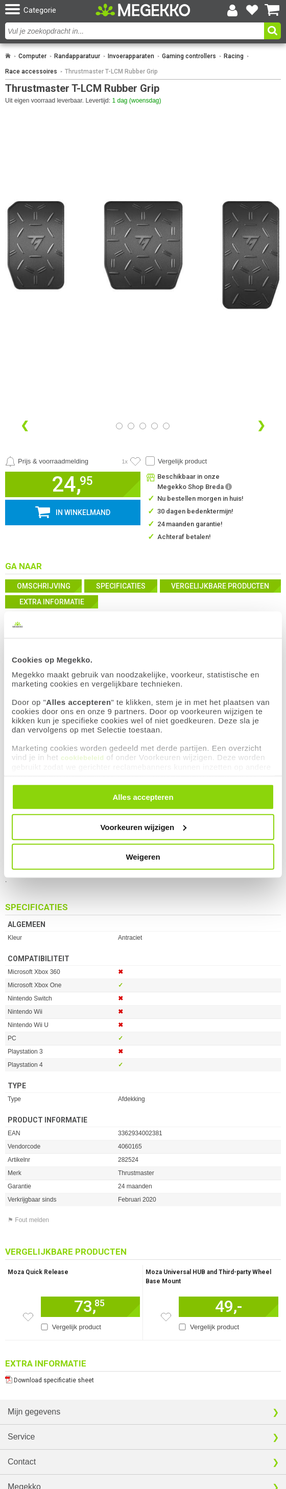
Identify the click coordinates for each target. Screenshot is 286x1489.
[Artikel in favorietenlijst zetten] (135, 461)
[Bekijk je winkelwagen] (272, 10)
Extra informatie (51, 602)
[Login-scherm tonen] (232, 10)
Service (21, 1436)
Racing (234, 56)
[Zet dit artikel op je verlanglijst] (28, 1317)
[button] (49, 10)
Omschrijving (43, 586)
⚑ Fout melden (28, 1220)
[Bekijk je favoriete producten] (252, 10)
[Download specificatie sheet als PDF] (143, 1378)
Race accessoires (31, 71)
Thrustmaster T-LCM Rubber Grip (111, 71)
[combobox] (134, 30)
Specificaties (121, 586)
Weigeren (143, 856)
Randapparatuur (77, 56)
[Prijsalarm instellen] (46, 461)
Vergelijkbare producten (220, 586)
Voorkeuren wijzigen (143, 826)
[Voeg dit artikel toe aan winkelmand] (90, 1307)
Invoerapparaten (131, 56)
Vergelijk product (182, 461)
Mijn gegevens (34, 1411)
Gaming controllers (189, 56)
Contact (22, 1461)
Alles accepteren (142, 797)
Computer (32, 56)
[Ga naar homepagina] (143, 10)
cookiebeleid (82, 757)
